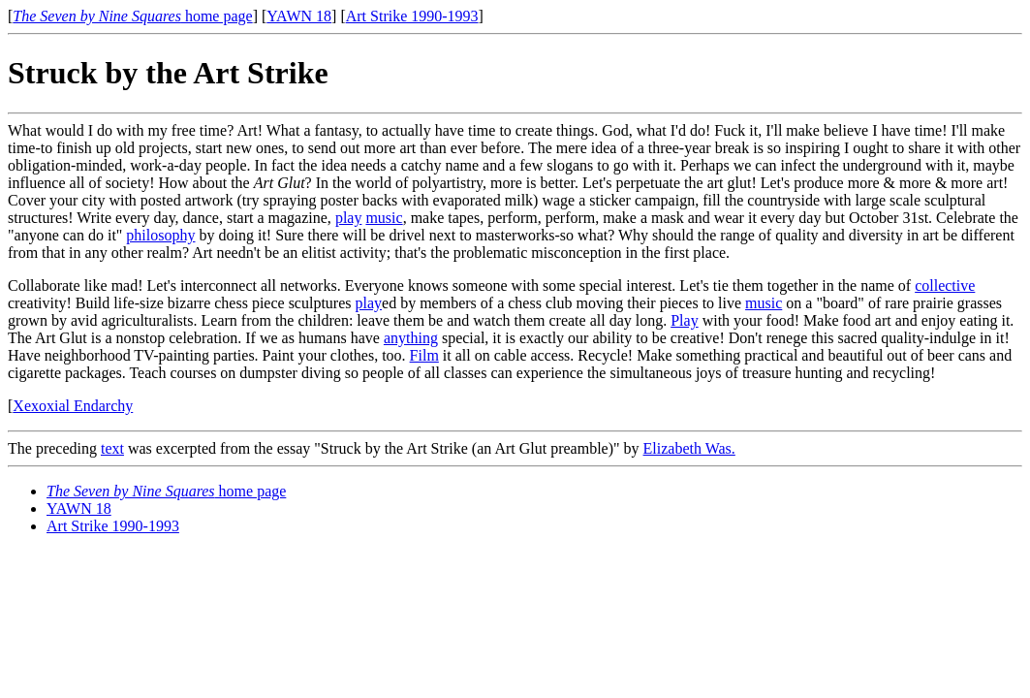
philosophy (160, 235)
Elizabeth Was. (689, 448)
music (383, 217)
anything (411, 338)
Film (424, 355)
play (348, 217)
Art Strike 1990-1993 (412, 16)
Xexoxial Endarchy (73, 405)
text (112, 448)
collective (945, 285)
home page (132, 16)
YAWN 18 (298, 16)
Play (684, 320)
